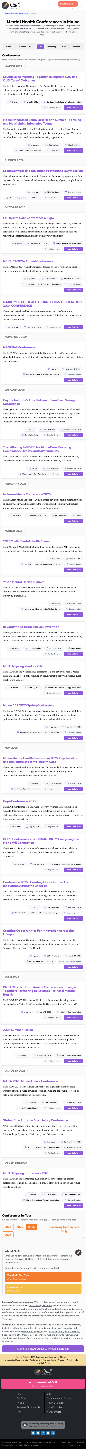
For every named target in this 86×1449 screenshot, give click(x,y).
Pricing (20, 1402)
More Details (73, 107)
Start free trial (68, 4)
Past (64, 46)
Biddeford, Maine (52, 435)
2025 (19, 1227)
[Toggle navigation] (81, 4)
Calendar (76, 46)
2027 (8, 1235)
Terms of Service (75, 1442)
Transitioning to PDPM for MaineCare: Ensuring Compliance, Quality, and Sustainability (37, 449)
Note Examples (54, 1407)
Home (20, 1393)
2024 (8, 1227)
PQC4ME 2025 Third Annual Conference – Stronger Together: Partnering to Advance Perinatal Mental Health (40, 990)
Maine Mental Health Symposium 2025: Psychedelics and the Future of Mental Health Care (40, 760)
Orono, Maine (54, 150)
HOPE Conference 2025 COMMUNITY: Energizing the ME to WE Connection (41, 841)
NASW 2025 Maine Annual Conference (30, 1081)
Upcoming (51, 46)
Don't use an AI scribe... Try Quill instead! (43, 1348)
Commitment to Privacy (59, 1398)
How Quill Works (43, 1363)
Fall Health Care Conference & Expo (28, 218)
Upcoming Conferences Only (64, 1229)
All (41, 46)
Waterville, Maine (52, 107)
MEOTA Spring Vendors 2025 (23, 666)
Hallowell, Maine (52, 693)
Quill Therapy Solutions (40, 1305)
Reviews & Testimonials (28, 1407)
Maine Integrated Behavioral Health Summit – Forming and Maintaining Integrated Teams (42, 122)
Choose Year (25, 46)
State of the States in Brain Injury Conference (35, 1120)
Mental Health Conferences (16, 13)
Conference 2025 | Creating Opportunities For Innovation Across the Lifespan (36, 884)
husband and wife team (58, 1334)
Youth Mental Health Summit (23, 582)
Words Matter (73, 1360)
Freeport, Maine (73, 374)
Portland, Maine (53, 198)
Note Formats (54, 1411)
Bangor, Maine (73, 564)
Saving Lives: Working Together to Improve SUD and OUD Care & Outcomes (40, 78)
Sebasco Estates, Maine (70, 961)
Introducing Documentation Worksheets (22, 1360)
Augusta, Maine (53, 826)
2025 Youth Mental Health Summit (27, 541)
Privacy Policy (74, 1445)
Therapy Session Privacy (53, 1360)
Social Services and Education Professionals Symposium (43, 171)
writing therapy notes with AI (26, 1328)
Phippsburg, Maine (72, 913)
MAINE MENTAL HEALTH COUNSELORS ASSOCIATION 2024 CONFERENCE (42, 304)
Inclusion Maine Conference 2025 (27, 494)
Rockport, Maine (53, 249)
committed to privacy (32, 1331)
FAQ (19, 1411)
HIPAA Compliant (55, 1402)
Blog (49, 1393)
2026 (31, 1227)
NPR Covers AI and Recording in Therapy (49, 1357)
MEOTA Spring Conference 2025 (26, 1173)
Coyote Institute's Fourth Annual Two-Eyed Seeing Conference (39, 402)
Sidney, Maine (74, 284)
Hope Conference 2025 (19, 801)
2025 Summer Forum (18, 1030)
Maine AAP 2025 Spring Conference (28, 705)
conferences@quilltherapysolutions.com (61, 1312)
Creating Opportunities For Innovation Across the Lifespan (38, 932)
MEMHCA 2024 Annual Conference (28, 261)
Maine (9, 46)
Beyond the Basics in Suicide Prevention (31, 627)
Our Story (21, 1398)
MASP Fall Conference (19, 347)
